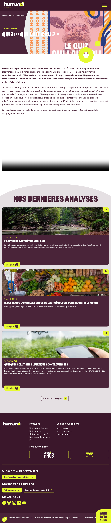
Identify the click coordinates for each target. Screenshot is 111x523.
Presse (32, 440)
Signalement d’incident (18, 518)
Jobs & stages (63, 434)
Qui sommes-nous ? (38, 434)
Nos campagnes (64, 431)
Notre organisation (38, 429)
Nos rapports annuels (39, 437)
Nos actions (62, 429)
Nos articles (6, 15)
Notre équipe (35, 431)
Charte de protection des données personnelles (56, 518)
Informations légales (94, 518)
